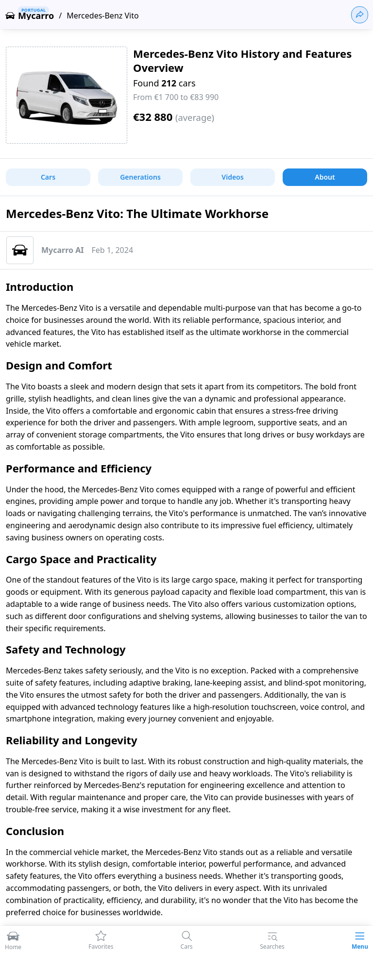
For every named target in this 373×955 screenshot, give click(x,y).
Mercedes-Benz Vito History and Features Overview (242, 60)
